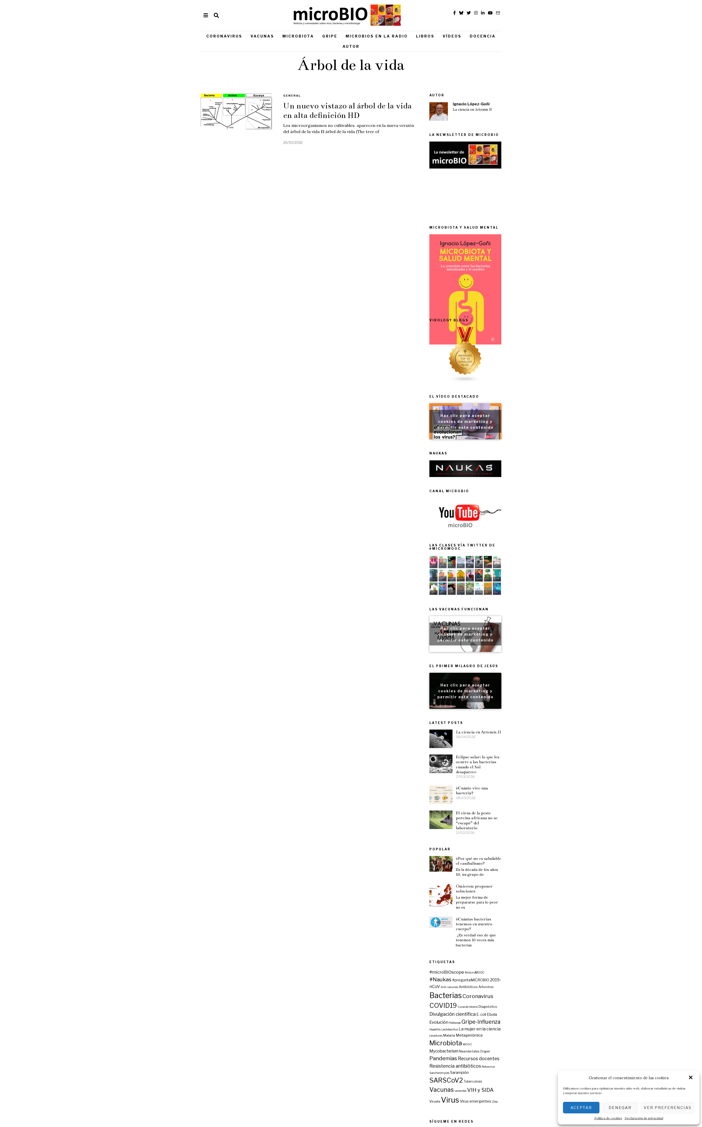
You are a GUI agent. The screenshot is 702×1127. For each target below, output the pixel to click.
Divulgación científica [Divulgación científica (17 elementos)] (535, 936)
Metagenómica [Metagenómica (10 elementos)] (552, 957)
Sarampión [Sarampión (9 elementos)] (542, 994)
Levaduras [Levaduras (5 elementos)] (518, 958)
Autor (351, 46)
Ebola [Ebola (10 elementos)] (575, 937)
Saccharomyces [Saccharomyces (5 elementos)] (522, 995)
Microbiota (298, 36)
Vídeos (452, 36)
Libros (425, 36)
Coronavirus (224, 36)
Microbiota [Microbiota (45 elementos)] (528, 965)
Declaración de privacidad (644, 1118)
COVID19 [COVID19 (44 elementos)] (526, 928)
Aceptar (581, 1107)
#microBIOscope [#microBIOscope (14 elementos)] (529, 894)
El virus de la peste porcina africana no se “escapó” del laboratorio (559, 853)
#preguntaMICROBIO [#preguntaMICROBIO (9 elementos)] (553, 902)
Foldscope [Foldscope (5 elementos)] (537, 945)
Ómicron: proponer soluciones (474, 860)
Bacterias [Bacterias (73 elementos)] (528, 917)
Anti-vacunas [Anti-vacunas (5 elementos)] (532, 909)
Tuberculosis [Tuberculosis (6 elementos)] (556, 1003)
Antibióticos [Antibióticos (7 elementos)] (551, 909)
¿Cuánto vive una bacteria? (555, 823)
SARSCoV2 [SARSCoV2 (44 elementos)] (529, 1002)
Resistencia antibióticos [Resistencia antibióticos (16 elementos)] (538, 988)
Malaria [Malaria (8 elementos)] (532, 958)
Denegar (620, 1107)
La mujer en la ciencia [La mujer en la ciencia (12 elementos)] (562, 951)
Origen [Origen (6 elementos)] (568, 974)
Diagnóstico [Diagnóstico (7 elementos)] (570, 929)
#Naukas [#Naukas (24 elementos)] (523, 902)
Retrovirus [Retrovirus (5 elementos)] (571, 989)
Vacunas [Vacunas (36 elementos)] (524, 1012)
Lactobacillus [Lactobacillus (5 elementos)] (532, 952)
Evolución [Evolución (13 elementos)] (521, 944)
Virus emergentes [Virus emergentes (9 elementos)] (558, 1023)
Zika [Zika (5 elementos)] (577, 1024)
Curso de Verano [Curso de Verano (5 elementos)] (550, 929)
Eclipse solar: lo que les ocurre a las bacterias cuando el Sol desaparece (560, 797)
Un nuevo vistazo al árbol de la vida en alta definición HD (347, 110)
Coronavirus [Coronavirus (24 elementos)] (560, 918)
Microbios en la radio (377, 36)
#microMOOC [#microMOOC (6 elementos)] (557, 895)
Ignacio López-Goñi (471, 104)
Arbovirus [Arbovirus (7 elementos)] (568, 909)
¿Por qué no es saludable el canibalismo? (478, 832)
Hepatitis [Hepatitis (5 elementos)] (517, 952)
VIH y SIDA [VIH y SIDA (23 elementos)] (563, 1012)
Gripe (329, 36)
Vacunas (262, 36)
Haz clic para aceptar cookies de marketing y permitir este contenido (548, 444)
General (292, 95)
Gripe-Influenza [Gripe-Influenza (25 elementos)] (563, 944)
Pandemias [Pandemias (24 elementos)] (526, 980)
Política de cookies (608, 1118)
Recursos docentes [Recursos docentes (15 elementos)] (561, 981)
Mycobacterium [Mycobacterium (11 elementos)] (526, 973)
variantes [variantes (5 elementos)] (543, 1013)
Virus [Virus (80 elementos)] (533, 1022)
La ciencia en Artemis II (472, 109)
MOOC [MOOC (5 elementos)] (550, 966)
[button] (691, 1078)
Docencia (483, 36)
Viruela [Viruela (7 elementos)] (517, 1024)
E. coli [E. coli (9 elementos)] (564, 937)
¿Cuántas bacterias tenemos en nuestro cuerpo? (474, 895)
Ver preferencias (667, 1107)
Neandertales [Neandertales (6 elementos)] (552, 974)
